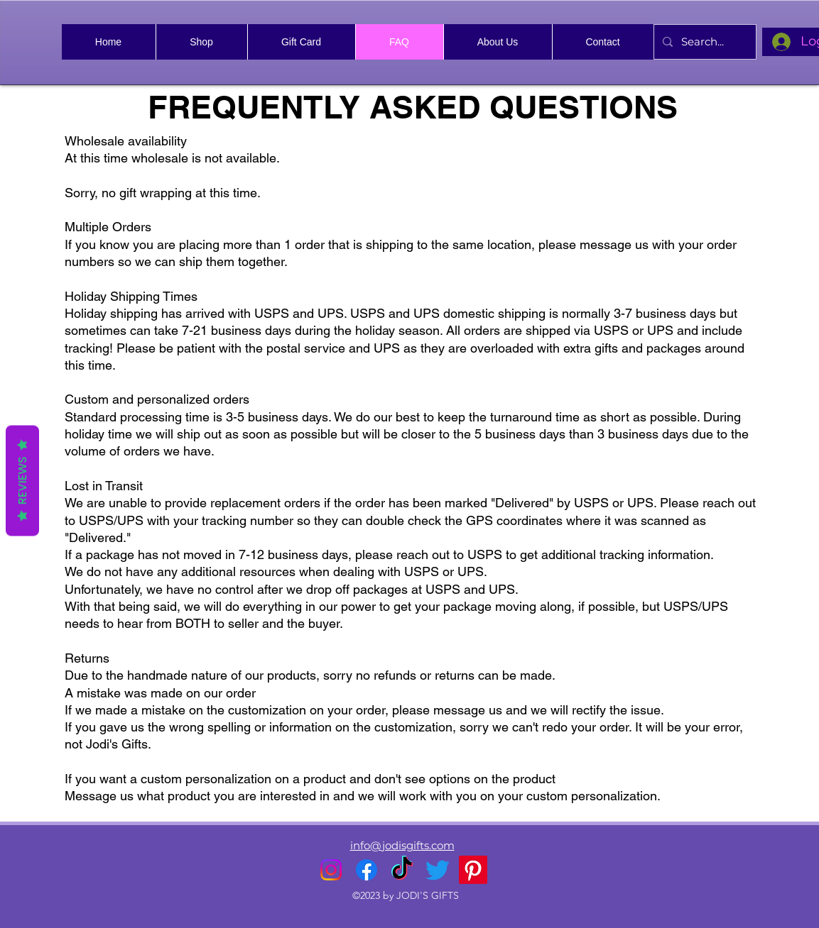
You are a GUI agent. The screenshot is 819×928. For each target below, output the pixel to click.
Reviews (22, 481)
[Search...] (703, 42)
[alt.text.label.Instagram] (331, 870)
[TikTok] (402, 870)
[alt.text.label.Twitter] (437, 870)
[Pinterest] (473, 870)
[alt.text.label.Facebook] (366, 870)
